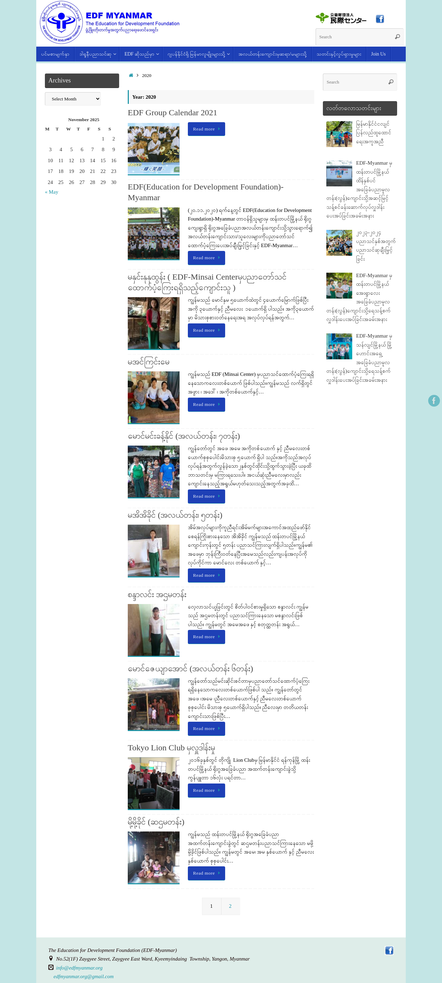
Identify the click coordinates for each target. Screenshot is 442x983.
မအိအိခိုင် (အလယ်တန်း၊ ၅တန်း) (175, 514)
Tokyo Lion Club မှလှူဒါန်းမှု (171, 747)
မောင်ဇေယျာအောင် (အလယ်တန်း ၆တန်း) (190, 668)
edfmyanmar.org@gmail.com (84, 976)
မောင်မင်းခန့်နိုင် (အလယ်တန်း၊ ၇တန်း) (184, 435)
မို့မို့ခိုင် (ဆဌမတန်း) (156, 821)
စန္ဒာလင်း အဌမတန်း (157, 594)
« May (51, 192)
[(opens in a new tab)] (342, 22)
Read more (207, 129)
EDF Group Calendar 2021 (172, 112)
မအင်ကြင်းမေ (149, 361)
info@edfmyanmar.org (79, 968)
